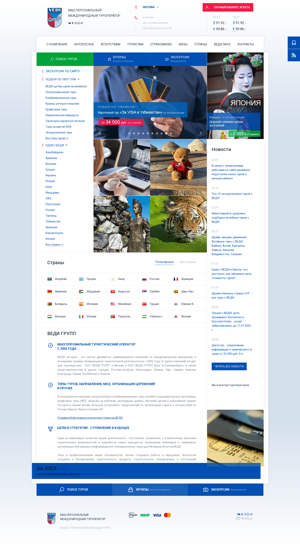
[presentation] (100, 133)
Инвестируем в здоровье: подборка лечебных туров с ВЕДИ (230, 218)
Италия (87, 316)
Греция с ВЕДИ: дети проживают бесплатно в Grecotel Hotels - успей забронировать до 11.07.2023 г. (231, 321)
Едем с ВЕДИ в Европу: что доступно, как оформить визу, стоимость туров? (232, 274)
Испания (88, 304)
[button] (129, 133)
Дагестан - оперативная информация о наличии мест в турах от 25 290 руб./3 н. (232, 349)
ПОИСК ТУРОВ (73, 490)
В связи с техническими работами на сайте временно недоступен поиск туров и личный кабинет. (231, 172)
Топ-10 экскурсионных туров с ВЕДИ (232, 196)
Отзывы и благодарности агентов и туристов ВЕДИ (90, 417)
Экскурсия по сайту (63, 71)
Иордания (89, 291)
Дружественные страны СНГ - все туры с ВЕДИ (232, 295)
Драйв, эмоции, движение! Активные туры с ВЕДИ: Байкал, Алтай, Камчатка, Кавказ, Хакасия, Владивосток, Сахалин (229, 246)
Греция (87, 279)
